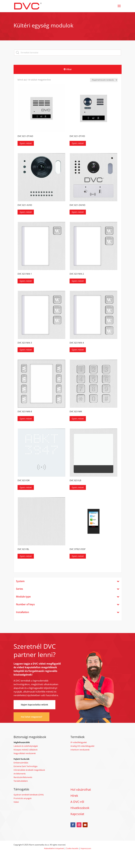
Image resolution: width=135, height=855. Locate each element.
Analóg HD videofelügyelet (82, 746)
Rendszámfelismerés (23, 777)
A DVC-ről (77, 802)
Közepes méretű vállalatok (26, 749)
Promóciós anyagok (23, 798)
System (67, 581)
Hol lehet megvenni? (31, 716)
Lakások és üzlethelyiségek (26, 746)
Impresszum (86, 848)
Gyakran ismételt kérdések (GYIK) (29, 794)
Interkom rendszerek (80, 749)
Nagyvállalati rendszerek (25, 753)
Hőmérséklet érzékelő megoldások (29, 770)
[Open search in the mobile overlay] (67, 53)
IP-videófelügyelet (78, 742)
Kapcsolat (77, 814)
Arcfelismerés (20, 773)
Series (67, 588)
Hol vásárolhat (80, 789)
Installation (67, 612)
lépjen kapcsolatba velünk (34, 704)
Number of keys (67, 604)
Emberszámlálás (21, 762)
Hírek (74, 796)
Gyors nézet (26, 143)
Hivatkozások (79, 808)
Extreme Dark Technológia (25, 766)
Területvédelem (21, 781)
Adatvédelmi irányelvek (54, 848)
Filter (69, 69)
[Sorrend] (104, 80)
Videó (16, 802)
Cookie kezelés (72, 848)
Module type (67, 596)
